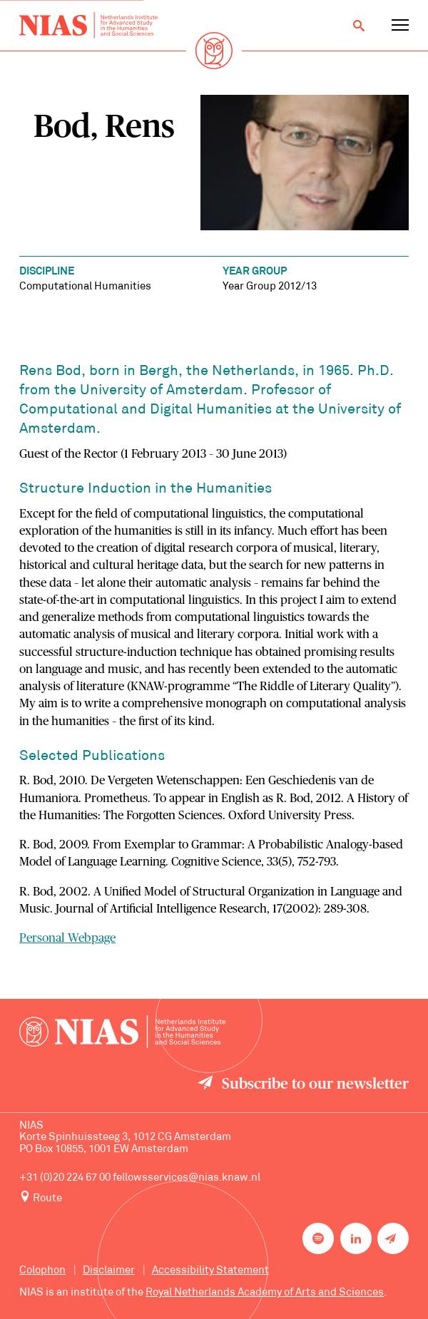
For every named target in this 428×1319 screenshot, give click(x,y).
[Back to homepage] (88, 25)
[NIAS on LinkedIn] (356, 1238)
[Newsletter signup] (393, 1238)
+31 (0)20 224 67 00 (65, 1178)
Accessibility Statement (210, 1271)
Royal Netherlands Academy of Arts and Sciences (265, 1293)
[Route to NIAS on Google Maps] (214, 1198)
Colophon (42, 1271)
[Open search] (358, 25)
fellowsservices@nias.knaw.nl (186, 1178)
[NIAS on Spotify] (318, 1238)
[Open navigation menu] (400, 25)
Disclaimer (109, 1271)
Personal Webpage (67, 938)
